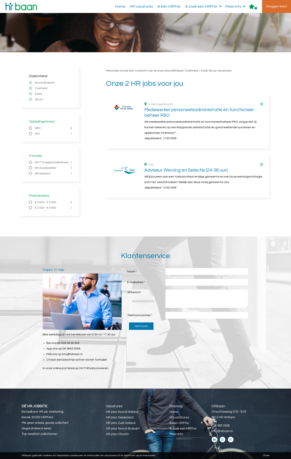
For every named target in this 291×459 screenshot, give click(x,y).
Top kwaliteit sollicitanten (40, 434)
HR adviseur (53, 173)
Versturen (141, 326)
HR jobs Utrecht (117, 434)
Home (120, 6)
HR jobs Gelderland (119, 417)
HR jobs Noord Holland (122, 412)
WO (53, 133)
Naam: (132, 271)
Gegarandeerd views (36, 428)
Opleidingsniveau (42, 121)
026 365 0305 (221, 425)
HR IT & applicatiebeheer (53, 162)
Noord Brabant (45, 82)
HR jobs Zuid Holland (120, 423)
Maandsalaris (39, 195)
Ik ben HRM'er (169, 6)
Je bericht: (134, 292)
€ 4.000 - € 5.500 (53, 202)
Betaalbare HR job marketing (42, 411)
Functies (35, 156)
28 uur (39, 99)
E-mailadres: (136, 282)
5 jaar (38, 93)
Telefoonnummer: (139, 315)
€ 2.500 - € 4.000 (53, 208)
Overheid (41, 88)
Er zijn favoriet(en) (255, 8)
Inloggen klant (276, 6)
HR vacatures (141, 6)
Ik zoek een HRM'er (204, 6)
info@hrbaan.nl (72, 354)
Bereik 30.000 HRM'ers (37, 417)
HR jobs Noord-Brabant (123, 428)
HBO (53, 128)
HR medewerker (53, 168)
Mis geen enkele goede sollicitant (45, 423)
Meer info (236, 6)
